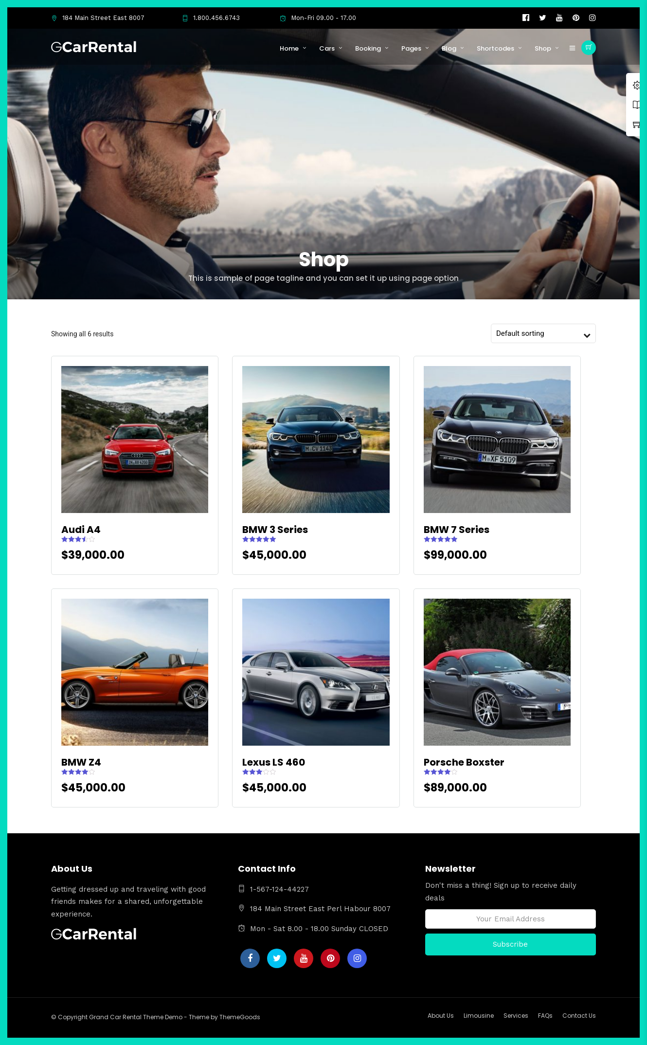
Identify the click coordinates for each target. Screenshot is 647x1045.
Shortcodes (495, 48)
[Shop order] (538, 333)
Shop (543, 48)
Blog (449, 48)
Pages (411, 48)
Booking (368, 48)
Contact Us (579, 1015)
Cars (327, 48)
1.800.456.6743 (211, 17)
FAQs (545, 1015)
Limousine (479, 1015)
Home (289, 48)
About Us (441, 1015)
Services (515, 1015)
